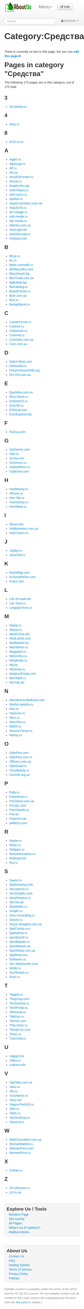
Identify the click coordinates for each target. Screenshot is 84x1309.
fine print (21, 1302)
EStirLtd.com (18, 410)
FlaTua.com (17, 432)
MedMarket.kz (19, 643)
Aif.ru (13, 168)
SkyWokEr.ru (18, 906)
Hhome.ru (16, 493)
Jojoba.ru (15, 550)
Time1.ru (15, 1034)
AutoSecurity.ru (19, 234)
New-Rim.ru (17, 722)
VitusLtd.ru (16, 1122)
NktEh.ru (15, 726)
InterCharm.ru (18, 533)
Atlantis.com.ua (19, 225)
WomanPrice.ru (19, 1152)
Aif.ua (13, 172)
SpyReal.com (18, 955)
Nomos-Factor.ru (20, 731)
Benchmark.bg (19, 273)
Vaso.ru (14, 1087)
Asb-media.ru (18, 216)
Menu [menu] (45, 6)
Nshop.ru (15, 735)
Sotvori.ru (15, 920)
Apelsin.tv (16, 199)
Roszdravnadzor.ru (22, 854)
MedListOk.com (20, 638)
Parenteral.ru (18, 796)
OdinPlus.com (18, 752)
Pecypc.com (17, 805)
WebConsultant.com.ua (25, 1139)
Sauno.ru (15, 880)
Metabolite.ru (18, 660)
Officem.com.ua (20, 761)
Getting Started (19, 1265)
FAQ (12, 1260)
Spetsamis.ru (18, 933)
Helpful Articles (19, 1232)
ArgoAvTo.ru (17, 207)
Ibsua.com (16, 524)
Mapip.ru (15, 625)
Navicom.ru (17, 713)
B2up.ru (14, 256)
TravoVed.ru (17, 1038)
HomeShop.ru (18, 502)
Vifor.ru (14, 1109)
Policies (14, 1278)
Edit (65, 7)
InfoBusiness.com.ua (23, 528)
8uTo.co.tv (16, 142)
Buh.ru (13, 300)
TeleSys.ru (16, 1016)
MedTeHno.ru (18, 647)
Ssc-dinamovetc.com (23, 963)
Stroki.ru (15, 968)
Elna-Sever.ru (18, 396)
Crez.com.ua (18, 344)
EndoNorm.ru (18, 401)
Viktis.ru (14, 1113)
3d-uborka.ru (18, 106)
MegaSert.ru (17, 651)
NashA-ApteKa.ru (21, 704)
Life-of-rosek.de (20, 599)
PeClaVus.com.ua (21, 801)
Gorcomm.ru (17, 462)
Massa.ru (15, 629)
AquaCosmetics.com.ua (25, 203)
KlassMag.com (19, 572)
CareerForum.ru (20, 322)
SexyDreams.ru (19, 898)
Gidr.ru (14, 454)
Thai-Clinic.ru (18, 1025)
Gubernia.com (19, 471)
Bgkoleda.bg (17, 282)
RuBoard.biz (17, 858)
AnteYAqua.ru (18, 190)
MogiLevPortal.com (22, 673)
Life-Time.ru (17, 603)
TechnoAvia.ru (19, 1003)
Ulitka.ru (15, 1060)
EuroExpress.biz (20, 414)
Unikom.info (17, 1065)
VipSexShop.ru (19, 1117)
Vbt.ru (13, 1091)
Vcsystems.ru (18, 1095)
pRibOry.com (18, 823)
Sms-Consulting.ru (22, 915)
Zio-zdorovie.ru (19, 1188)
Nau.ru (14, 709)
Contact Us (16, 1256)
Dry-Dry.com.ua (20, 374)
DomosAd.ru (17, 366)
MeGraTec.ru (18, 656)
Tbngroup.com (19, 999)
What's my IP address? (24, 1227)
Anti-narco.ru (18, 194)
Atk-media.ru (18, 221)
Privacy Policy (18, 1274)
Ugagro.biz (16, 1056)
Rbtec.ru (15, 845)
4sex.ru (14, 124)
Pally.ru (14, 792)
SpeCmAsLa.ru (19, 928)
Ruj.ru (13, 862)
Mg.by (13, 665)
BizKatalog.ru (18, 287)
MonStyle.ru (17, 678)
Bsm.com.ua (17, 295)
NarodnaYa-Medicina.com (27, 700)
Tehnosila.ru (17, 1012)
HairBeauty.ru (18, 489)
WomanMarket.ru (21, 1144)
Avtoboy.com (18, 238)
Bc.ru (13, 260)
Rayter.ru (15, 840)
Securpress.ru (18, 889)
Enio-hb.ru (16, 405)
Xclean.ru (15, 1170)
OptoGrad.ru (17, 766)
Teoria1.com (17, 1021)
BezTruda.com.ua (21, 278)
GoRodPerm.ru (19, 467)
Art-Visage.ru (18, 212)
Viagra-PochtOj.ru (21, 1104)
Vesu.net (15, 1100)
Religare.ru (16, 849)
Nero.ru (14, 717)
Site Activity (17, 1219)
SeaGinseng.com (21, 884)
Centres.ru (16, 326)
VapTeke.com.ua (20, 1082)
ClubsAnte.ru (18, 331)
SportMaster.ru (19, 942)
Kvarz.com (16, 581)
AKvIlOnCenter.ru (21, 177)
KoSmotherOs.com (22, 577)
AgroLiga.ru (17, 163)
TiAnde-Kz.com (19, 1029)
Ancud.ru (15, 181)
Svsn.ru (14, 977)
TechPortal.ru (18, 1007)
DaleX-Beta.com (20, 361)
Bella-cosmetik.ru (21, 265)
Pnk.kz (14, 814)
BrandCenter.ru (19, 291)
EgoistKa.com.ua (21, 392)
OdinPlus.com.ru (20, 757)
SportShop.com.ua (22, 950)
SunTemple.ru (18, 972)
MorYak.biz (16, 682)
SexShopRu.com (20, 893)
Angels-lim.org (19, 185)
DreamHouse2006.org (24, 370)
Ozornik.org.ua (19, 774)
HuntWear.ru (17, 506)
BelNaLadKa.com (21, 269)
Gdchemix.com (19, 449)
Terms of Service (20, 1269)
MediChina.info (19, 634)
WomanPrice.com (21, 1148)
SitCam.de (16, 902)
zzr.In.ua (15, 1192)
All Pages (15, 1223)
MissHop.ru (17, 669)
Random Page (19, 1214)
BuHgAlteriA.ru (19, 304)
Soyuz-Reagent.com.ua (25, 924)
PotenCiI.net (17, 818)
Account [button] (69, 20)
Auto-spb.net (18, 229)
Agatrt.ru (15, 159)
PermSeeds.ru (19, 810)
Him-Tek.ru (16, 498)
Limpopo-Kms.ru (20, 607)
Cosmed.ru (16, 335)
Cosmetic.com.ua (21, 339)
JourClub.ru (17, 555)
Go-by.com (16, 458)
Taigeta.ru (16, 994)
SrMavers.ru (17, 959)
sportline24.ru (18, 937)
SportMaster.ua (19, 946)
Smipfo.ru (15, 911)
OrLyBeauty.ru (19, 770)
